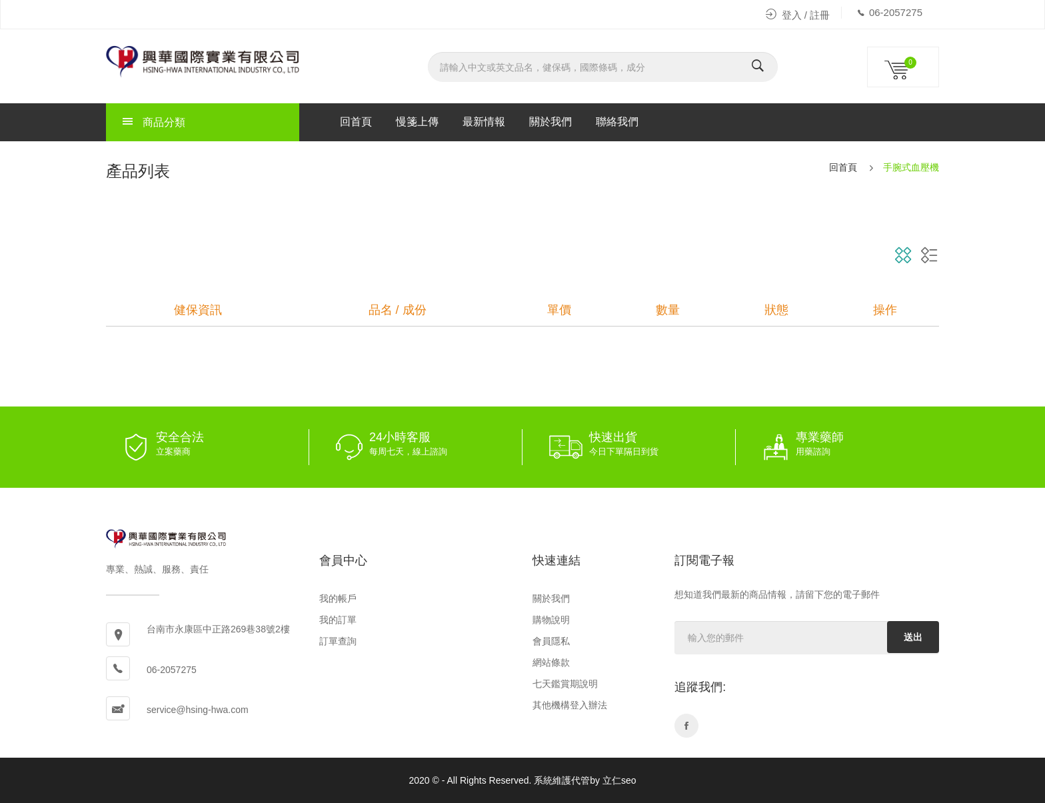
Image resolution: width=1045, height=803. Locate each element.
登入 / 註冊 (798, 15)
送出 (913, 637)
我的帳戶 (338, 598)
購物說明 (551, 619)
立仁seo (619, 780)
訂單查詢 (338, 641)
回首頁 (356, 121)
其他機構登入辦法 (569, 705)
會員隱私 (551, 641)
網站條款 (551, 662)
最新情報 (484, 121)
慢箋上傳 (417, 121)
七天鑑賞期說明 (565, 683)
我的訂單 (338, 619)
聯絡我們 (617, 121)
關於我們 (550, 121)
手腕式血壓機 (911, 167)
